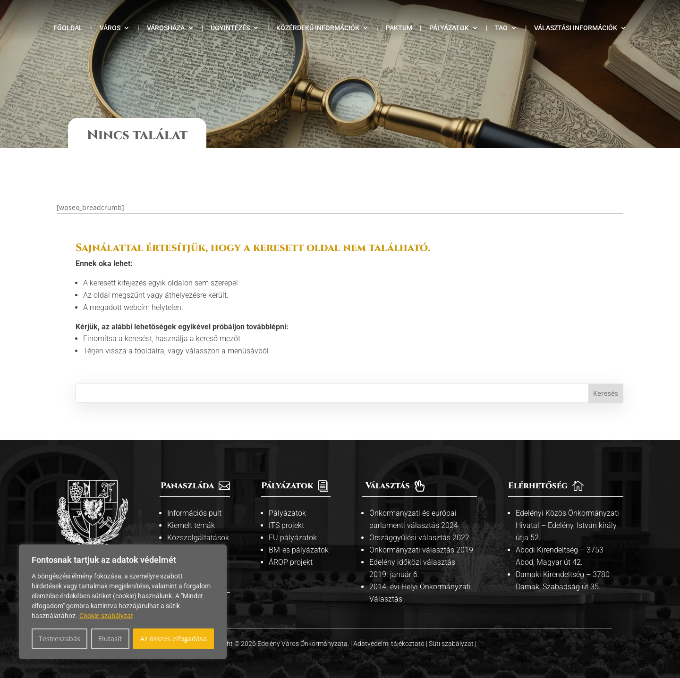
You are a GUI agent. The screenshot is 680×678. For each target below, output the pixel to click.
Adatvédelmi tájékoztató (389, 635)
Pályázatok (449, 28)
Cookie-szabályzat (106, 615)
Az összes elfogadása (173, 638)
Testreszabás (59, 638)
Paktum (399, 28)
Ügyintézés (230, 28)
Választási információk (575, 28)
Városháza (166, 28)
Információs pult (194, 505)
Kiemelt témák (191, 517)
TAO (501, 28)
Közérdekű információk (317, 28)
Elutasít (110, 638)
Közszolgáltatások (198, 529)
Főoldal (68, 28)
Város (110, 28)
